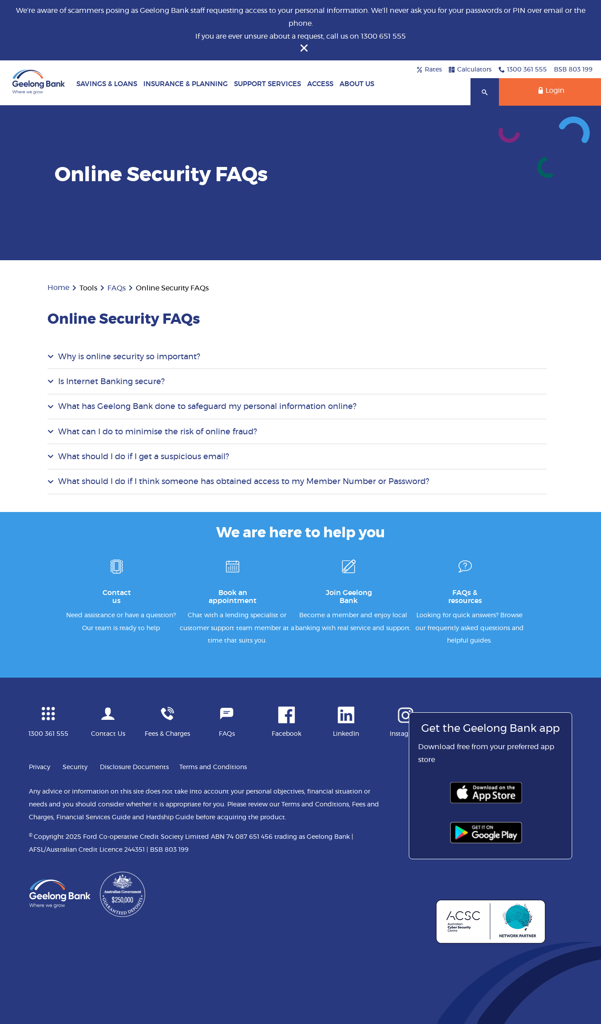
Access (320, 84)
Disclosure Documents (134, 767)
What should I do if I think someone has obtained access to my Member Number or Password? (243, 482)
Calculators (470, 70)
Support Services (267, 84)
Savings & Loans (106, 84)
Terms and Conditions (213, 767)
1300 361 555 (522, 70)
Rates (429, 70)
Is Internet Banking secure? (111, 382)
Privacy (39, 767)
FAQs (116, 288)
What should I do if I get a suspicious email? (143, 457)
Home (58, 287)
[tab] (297, 356)
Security (75, 767)
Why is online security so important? (129, 357)
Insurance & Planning (185, 84)
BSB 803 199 (573, 70)
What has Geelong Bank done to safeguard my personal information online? (207, 407)
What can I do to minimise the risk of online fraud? (157, 432)
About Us (357, 84)
